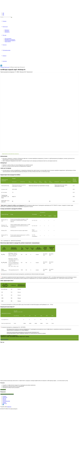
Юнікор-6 (7, 30)
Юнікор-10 (7, 32)
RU (3, 15)
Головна (4, 21)
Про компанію (8, 38)
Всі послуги (3, 389)
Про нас (4, 35)
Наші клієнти (8, 41)
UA (3, 12)
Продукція (5, 26)
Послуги (4, 44)
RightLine (9, 406)
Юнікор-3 (7, 29)
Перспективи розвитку (10, 40)
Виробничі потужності (10, 39)
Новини (4, 55)
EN (3, 14)
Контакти (5, 61)
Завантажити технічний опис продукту (10, 153)
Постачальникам (6, 50)
